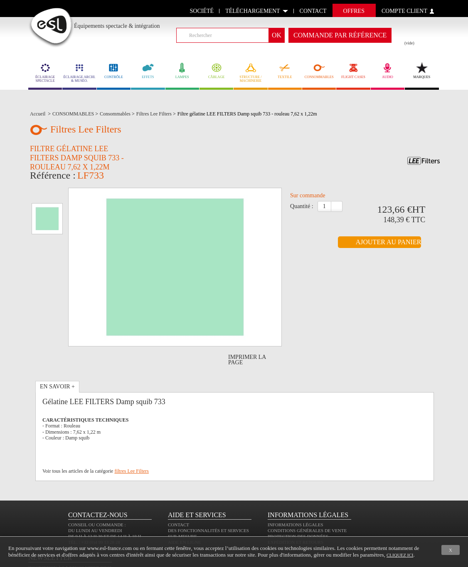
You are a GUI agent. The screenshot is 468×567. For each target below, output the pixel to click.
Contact (178, 495)
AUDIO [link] (387, 70)
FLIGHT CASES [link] (353, 70)
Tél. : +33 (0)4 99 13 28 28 (94, 513)
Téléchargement (252, 11)
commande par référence (340, 35)
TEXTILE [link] (285, 70)
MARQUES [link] (421, 70)
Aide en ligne (184, 513)
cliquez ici (400, 554)
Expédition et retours (295, 513)
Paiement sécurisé (290, 518)
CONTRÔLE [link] (114, 70)
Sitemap (177, 518)
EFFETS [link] (148, 70)
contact (313, 11)
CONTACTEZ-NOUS (98, 485)
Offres (354, 11)
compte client (404, 11)
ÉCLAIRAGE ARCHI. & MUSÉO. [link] (79, 72)
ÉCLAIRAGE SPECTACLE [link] (45, 72)
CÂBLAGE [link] (216, 70)
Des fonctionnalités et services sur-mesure (208, 504)
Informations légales (295, 495)
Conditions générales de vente (307, 501)
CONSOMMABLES (319, 70)
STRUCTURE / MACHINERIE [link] (250, 72)
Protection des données (298, 507)
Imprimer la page (247, 318)
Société (202, 11)
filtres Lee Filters (131, 429)
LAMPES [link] (182, 70)
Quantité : (301, 209)
